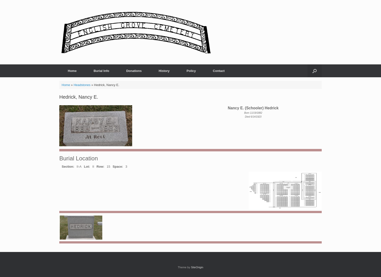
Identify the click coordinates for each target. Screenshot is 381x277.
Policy (191, 71)
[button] (314, 70)
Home (72, 71)
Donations (134, 71)
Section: (68, 166)
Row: (100, 166)
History (164, 71)
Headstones (82, 85)
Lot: (87, 166)
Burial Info (101, 71)
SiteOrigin (197, 267)
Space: (118, 166)
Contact (219, 71)
